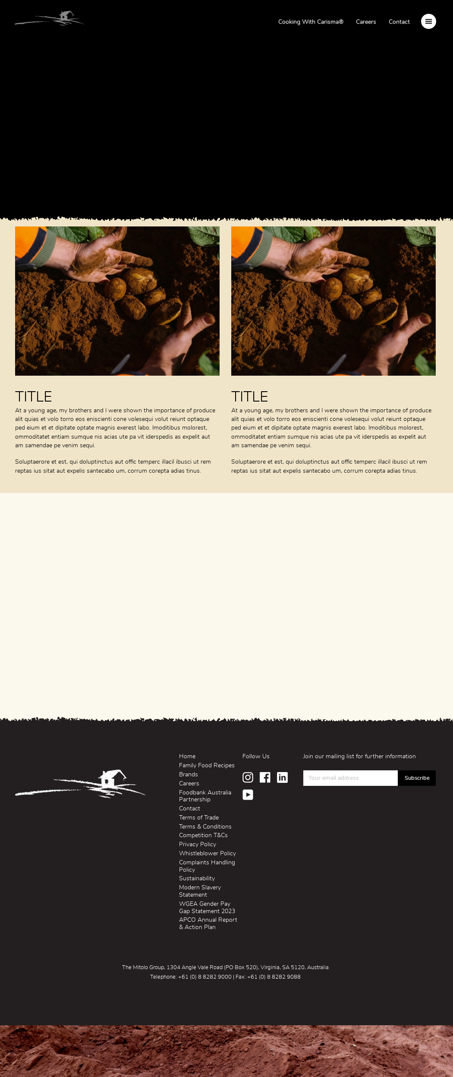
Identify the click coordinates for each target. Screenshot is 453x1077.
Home (187, 757)
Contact (399, 22)
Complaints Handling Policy (207, 866)
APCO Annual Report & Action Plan (208, 923)
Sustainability (197, 879)
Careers (366, 22)
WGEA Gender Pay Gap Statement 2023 (207, 907)
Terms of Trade (199, 818)
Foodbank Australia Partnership (205, 796)
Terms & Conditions (205, 827)
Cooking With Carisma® (310, 22)
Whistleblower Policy (207, 854)
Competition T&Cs (203, 835)
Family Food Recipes (207, 766)
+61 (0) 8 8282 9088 (274, 977)
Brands (188, 775)
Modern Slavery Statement (200, 891)
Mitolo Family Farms (49, 21)
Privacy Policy (197, 845)
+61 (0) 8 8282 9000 (205, 977)
